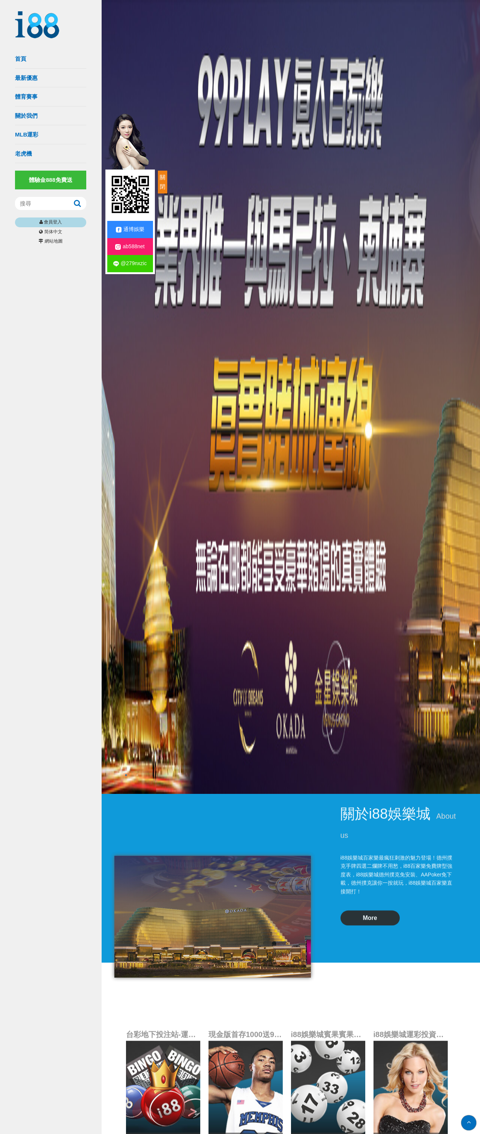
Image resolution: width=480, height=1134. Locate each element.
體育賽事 (26, 96)
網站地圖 (54, 241)
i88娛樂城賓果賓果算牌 (328, 1109)
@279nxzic (130, 263)
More (370, 845)
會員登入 (53, 222)
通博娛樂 (130, 229)
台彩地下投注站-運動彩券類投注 (163, 1109)
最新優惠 (26, 78)
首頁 (20, 59)
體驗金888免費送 (50, 180)
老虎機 (23, 153)
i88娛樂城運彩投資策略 (411, 1109)
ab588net (129, 246)
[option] (291, 397)
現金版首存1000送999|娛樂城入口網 (245, 1109)
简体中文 (53, 231)
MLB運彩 (27, 134)
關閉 (162, 182)
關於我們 (26, 115)
